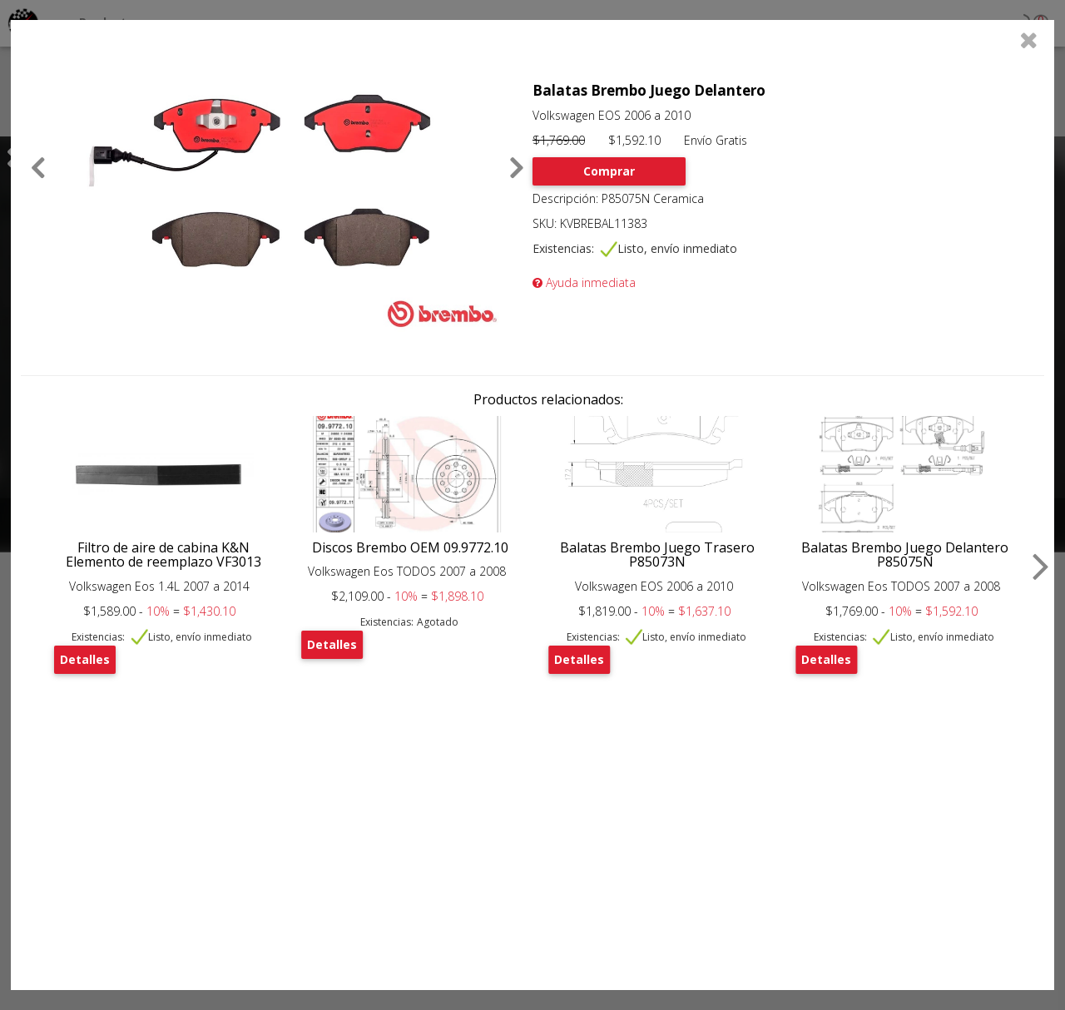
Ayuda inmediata (584, 282)
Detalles (85, 659)
